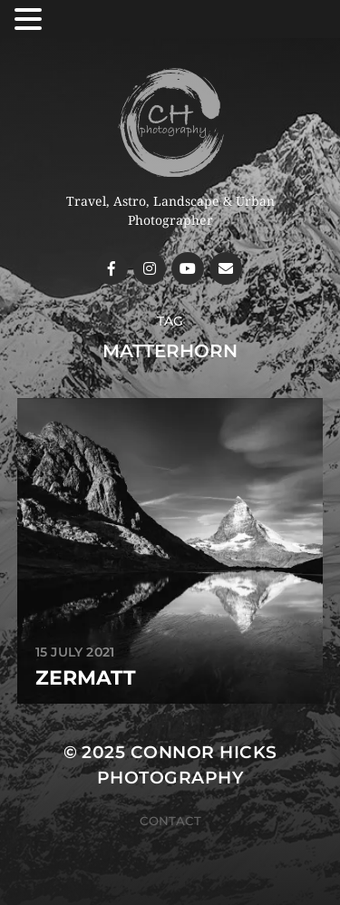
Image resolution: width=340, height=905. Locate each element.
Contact (170, 820)
